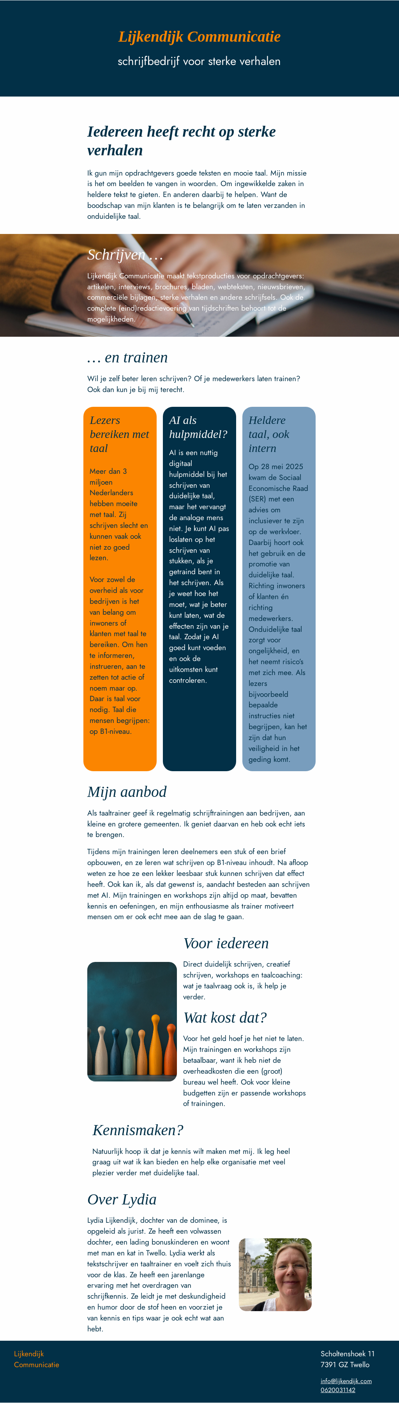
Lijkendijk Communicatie (36, 1359)
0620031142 (338, 1389)
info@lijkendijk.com (346, 1381)
